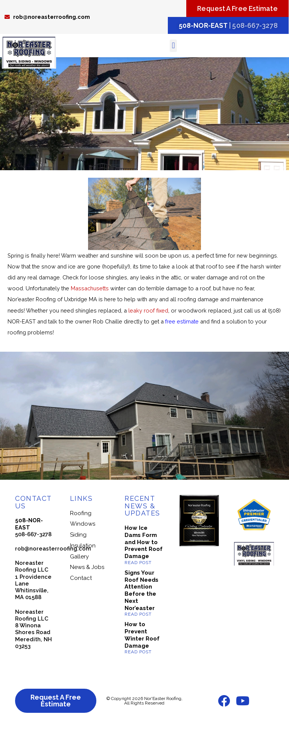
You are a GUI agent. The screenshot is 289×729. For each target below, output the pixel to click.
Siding (78, 535)
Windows (82, 525)
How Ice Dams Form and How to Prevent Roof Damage (144, 543)
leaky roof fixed (148, 311)
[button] (173, 46)
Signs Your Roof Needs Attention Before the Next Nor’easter (141, 591)
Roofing (80, 514)
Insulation (83, 546)
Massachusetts (90, 289)
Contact (81, 579)
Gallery (79, 557)
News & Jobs (87, 568)
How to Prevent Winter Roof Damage (142, 636)
